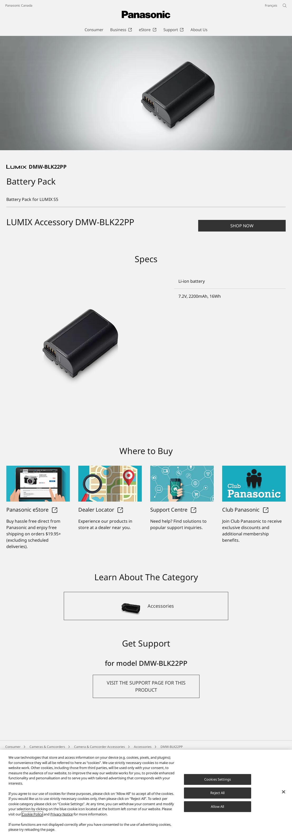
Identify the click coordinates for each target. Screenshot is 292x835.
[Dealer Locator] (110, 536)
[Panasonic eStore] (38, 536)
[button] (242, 226)
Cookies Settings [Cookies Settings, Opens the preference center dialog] (217, 779)
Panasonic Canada (18, 5)
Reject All (217, 792)
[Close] (283, 792)
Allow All (217, 806)
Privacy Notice (61, 814)
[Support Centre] (182, 536)
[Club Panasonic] (254, 536)
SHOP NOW (242, 226)
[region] (146, 792)
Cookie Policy (32, 814)
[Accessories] (146, 658)
